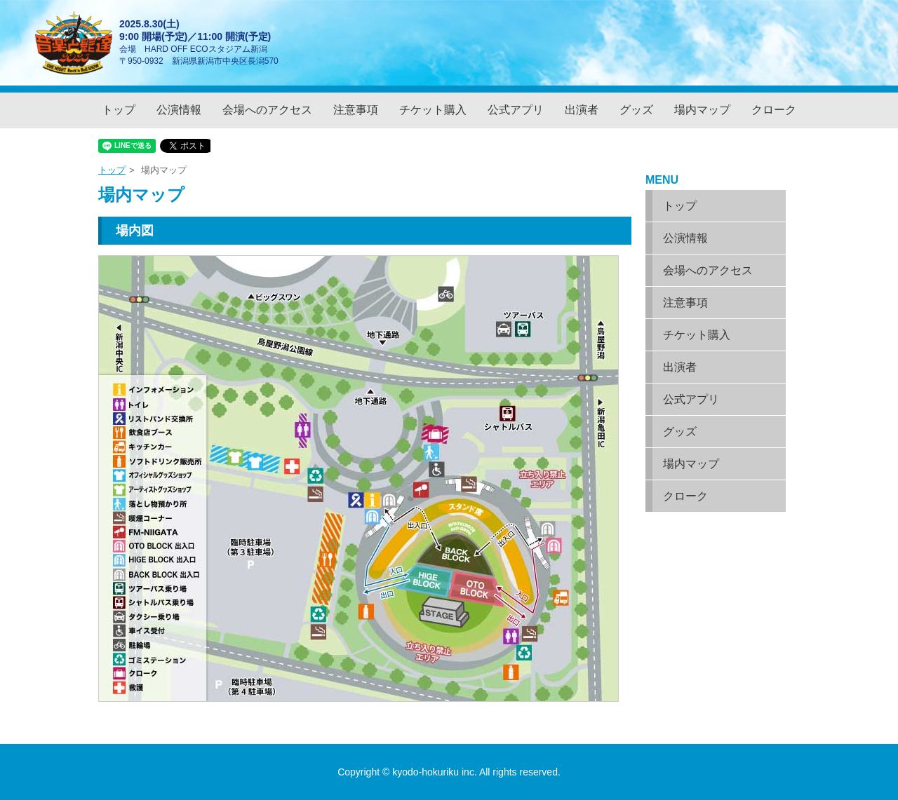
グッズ (636, 110)
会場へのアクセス (267, 110)
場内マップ (702, 110)
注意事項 (355, 110)
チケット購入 (433, 110)
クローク (773, 110)
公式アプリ (516, 110)
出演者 (581, 110)
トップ (118, 110)
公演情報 (178, 110)
